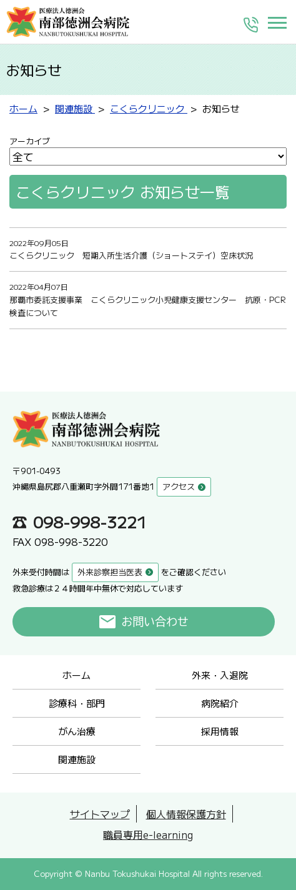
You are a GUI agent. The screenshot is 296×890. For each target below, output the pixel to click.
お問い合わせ (155, 621)
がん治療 (77, 731)
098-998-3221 (90, 521)
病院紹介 (220, 703)
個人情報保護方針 (186, 813)
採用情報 (220, 731)
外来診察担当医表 (109, 572)
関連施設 (77, 759)
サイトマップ (100, 813)
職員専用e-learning (148, 834)
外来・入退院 (220, 674)
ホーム (76, 674)
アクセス (178, 486)
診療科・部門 (77, 703)
